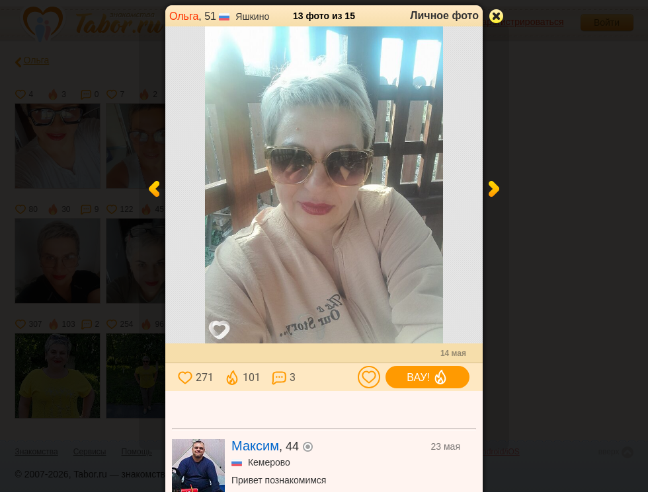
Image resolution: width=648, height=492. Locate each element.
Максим (255, 445)
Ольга (183, 16)
